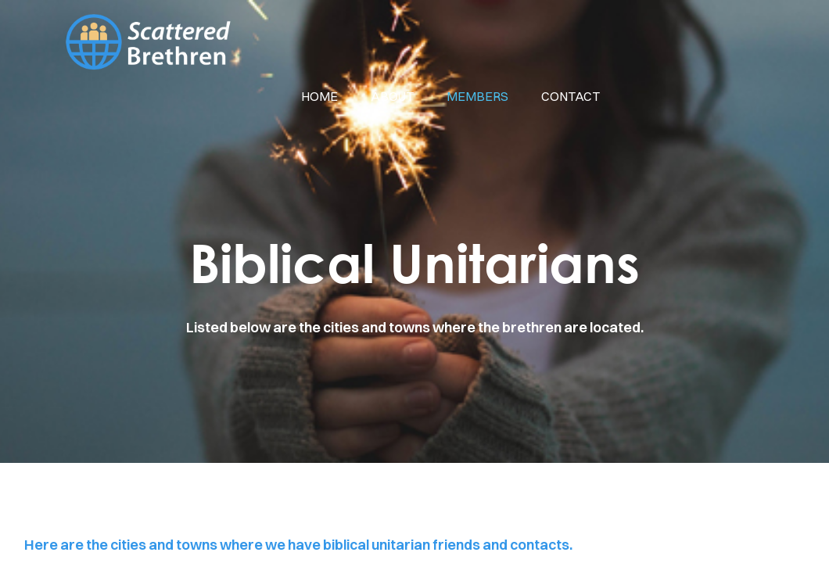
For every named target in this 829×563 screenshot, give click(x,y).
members (477, 96)
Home (319, 96)
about (392, 96)
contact (570, 96)
